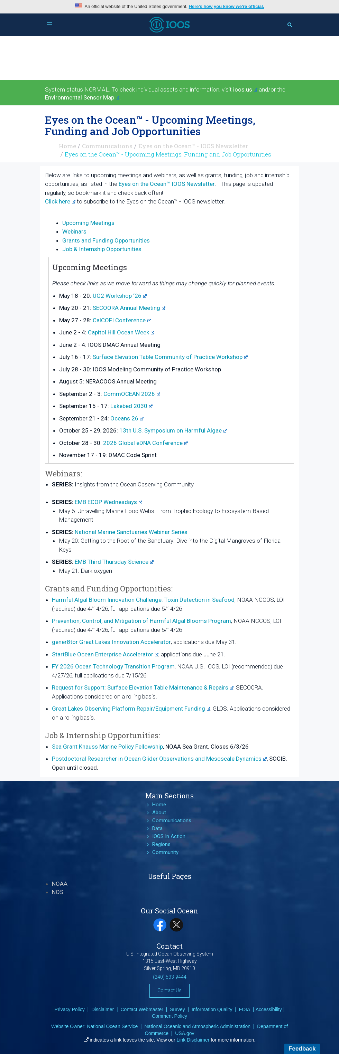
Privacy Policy (70, 1009)
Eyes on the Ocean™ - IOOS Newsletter (193, 146)
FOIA (244, 1009)
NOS (57, 892)
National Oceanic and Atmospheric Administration (197, 1026)
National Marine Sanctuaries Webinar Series (131, 532)
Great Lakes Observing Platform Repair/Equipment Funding (131, 708)
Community (165, 852)
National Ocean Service (112, 1026)
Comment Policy (169, 1016)
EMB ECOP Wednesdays (108, 501)
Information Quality (212, 1009)
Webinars (74, 231)
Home (67, 146)
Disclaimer (102, 1009)
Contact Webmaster (141, 1009)
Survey (177, 1009)
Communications (107, 146)
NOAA (59, 883)
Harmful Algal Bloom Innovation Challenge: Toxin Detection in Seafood (143, 599)
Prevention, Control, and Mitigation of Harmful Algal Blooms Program (141, 620)
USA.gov (184, 1033)
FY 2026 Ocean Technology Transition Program (113, 666)
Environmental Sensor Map (82, 97)
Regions (161, 844)
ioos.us (245, 89)
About (159, 812)
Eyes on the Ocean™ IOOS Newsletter (167, 183)
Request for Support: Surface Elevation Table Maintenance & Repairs (142, 687)
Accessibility (269, 1009)
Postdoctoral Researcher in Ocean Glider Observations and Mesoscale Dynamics (159, 758)
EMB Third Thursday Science (114, 561)
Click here (60, 201)
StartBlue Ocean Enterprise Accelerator (105, 654)
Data (157, 828)
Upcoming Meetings (88, 222)
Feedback (301, 1048)
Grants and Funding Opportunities (106, 240)
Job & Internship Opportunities (101, 249)
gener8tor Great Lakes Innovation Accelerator (111, 641)
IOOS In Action (168, 836)
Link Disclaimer (193, 1040)
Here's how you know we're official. (226, 6)
